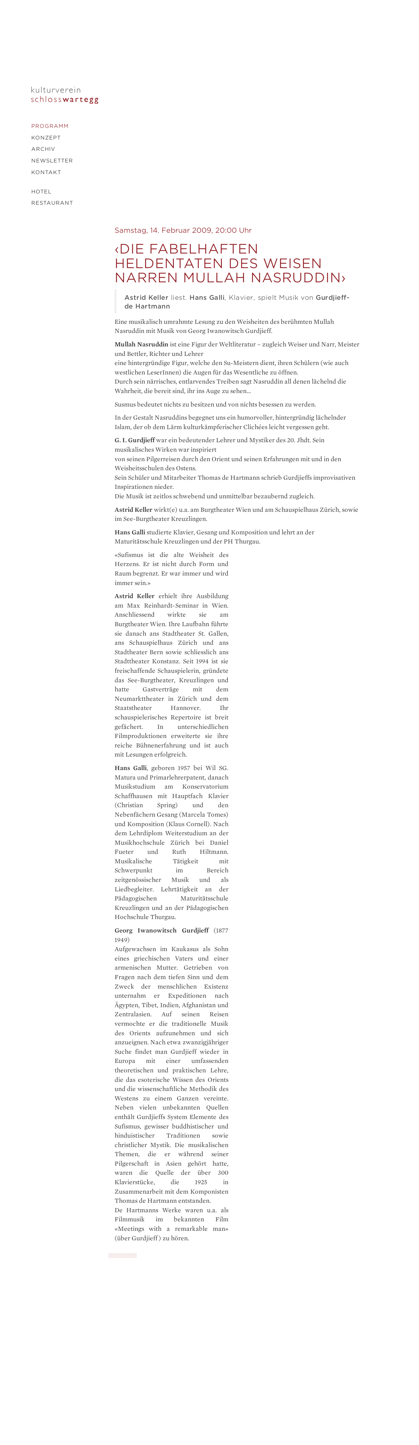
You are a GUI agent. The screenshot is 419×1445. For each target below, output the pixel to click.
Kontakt (46, 172)
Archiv (43, 149)
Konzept (46, 138)
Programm (50, 126)
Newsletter (52, 161)
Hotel (41, 192)
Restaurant (52, 203)
